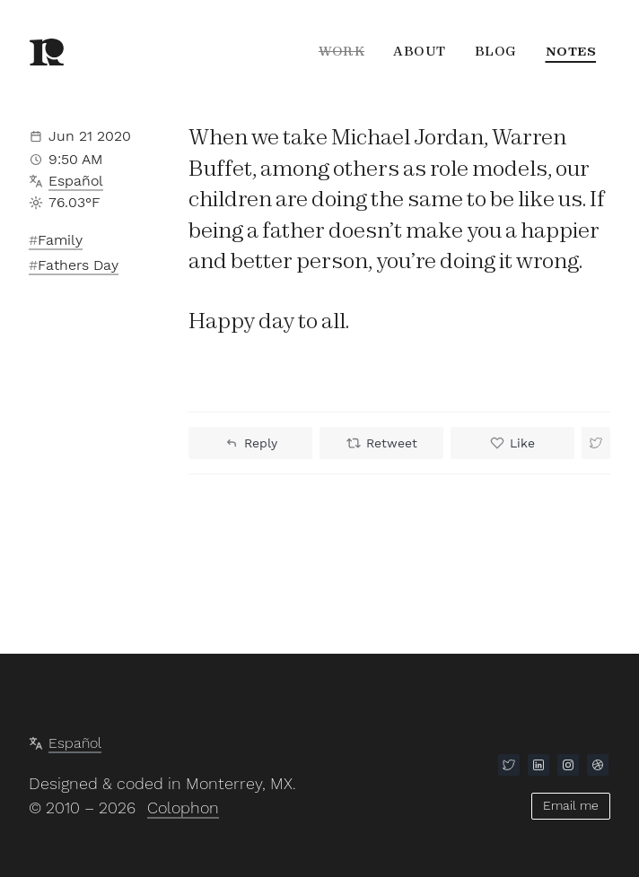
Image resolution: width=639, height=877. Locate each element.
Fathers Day (78, 265)
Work (341, 51)
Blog (496, 51)
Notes (571, 51)
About (419, 51)
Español (75, 180)
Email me (571, 805)
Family (60, 239)
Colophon (183, 807)
